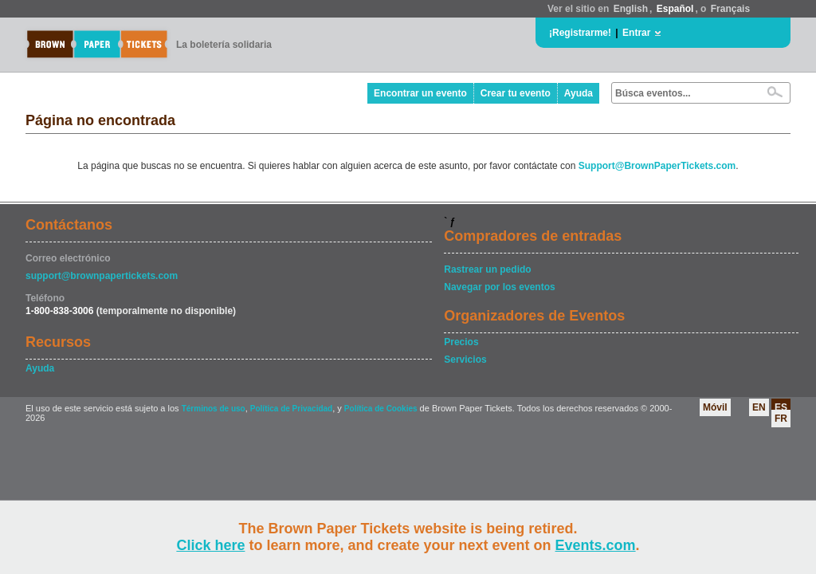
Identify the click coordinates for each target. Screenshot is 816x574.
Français (730, 8)
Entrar (636, 32)
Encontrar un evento (420, 93)
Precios (461, 342)
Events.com (595, 545)
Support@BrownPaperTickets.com (657, 165)
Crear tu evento (516, 93)
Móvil (715, 407)
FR (781, 418)
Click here (210, 545)
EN (759, 407)
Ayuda (578, 93)
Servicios (465, 359)
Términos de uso (213, 408)
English (631, 8)
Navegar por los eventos (499, 287)
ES (781, 407)
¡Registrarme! (580, 32)
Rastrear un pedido (487, 269)
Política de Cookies (381, 408)
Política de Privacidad (291, 408)
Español (675, 8)
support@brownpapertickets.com (102, 275)
